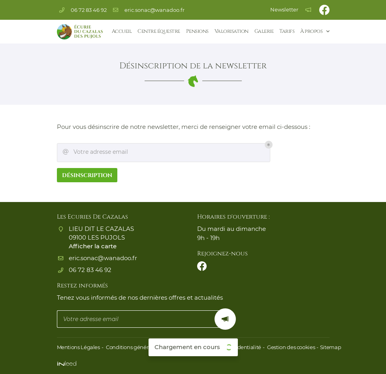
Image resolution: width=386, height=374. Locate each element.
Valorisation (232, 31)
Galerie (264, 31)
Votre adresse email (95, 153)
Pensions (197, 31)
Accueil (122, 31)
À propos (311, 31)
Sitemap (324, 347)
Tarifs (286, 31)
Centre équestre (158, 31)
